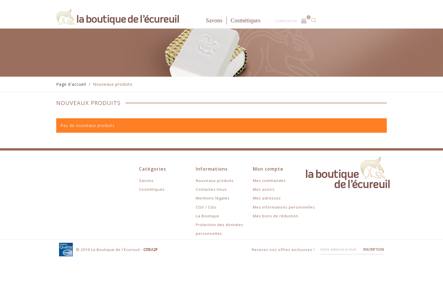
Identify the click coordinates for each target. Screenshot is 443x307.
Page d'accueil (71, 84)
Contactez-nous (211, 189)
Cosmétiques (245, 20)
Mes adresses (267, 198)
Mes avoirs (264, 189)
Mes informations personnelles (284, 207)
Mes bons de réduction (275, 215)
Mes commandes (269, 180)
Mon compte (268, 169)
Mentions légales (213, 198)
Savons (214, 20)
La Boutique (207, 215)
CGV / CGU (206, 207)
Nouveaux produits (215, 180)
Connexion (285, 21)
